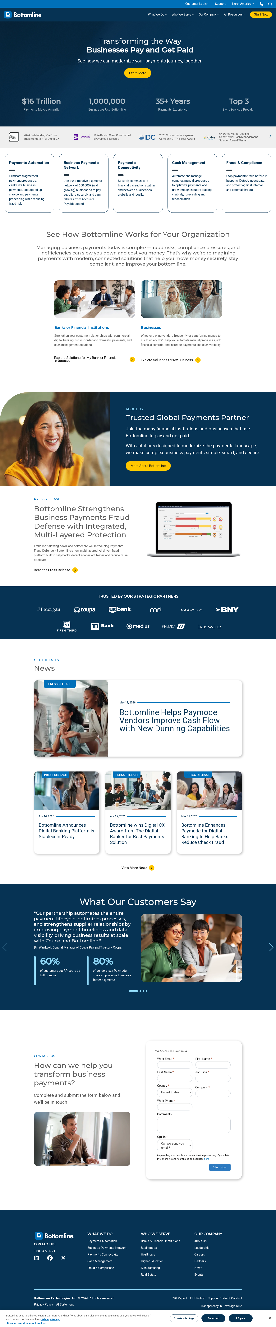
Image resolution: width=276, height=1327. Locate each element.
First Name (203, 1060)
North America (241, 4)
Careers (199, 1255)
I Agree (240, 1318)
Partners (200, 1262)
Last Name (165, 1073)
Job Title (202, 1073)
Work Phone (166, 1102)
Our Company (206, 14)
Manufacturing (150, 1269)
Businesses (149, 1249)
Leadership (201, 1249)
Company (202, 1088)
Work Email (165, 1060)
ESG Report (179, 1299)
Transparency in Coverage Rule (221, 1307)
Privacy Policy (43, 1305)
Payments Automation (102, 1242)
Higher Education (152, 1262)
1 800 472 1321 (44, 1252)
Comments (164, 1115)
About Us (200, 1242)
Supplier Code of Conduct (225, 1299)
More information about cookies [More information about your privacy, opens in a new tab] (26, 1323)
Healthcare (148, 1255)
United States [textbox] (170, 1093)
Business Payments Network (107, 1249)
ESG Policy (197, 1299)
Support (220, 4)
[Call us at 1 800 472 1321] (262, 4)
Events (199, 1275)
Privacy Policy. (50, 1319)
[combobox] (174, 1093)
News (198, 1269)
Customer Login (196, 4)
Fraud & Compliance (100, 1269)
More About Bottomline (148, 467)
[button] (133, 992)
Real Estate (148, 1275)
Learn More (137, 73)
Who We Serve (180, 14)
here (206, 1160)
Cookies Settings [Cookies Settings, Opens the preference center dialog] (184, 1318)
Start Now (259, 14)
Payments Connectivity (102, 1255)
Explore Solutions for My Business (167, 361)
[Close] (270, 1318)
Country (163, 1086)
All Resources (231, 14)
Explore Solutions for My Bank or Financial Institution (85, 360)
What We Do (154, 14)
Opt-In (162, 1138)
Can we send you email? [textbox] (172, 1147)
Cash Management (99, 1262)
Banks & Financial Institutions (160, 1242)
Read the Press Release (52, 571)
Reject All (213, 1318)
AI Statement (65, 1305)
